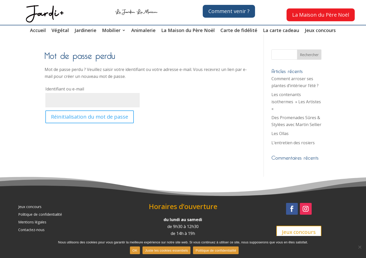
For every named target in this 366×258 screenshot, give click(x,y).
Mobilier (111, 30)
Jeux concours (320, 30)
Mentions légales (32, 222)
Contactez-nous (31, 230)
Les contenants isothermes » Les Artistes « (296, 101)
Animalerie (143, 30)
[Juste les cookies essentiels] (359, 247)
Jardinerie (85, 30)
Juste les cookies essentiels (166, 250)
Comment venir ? (228, 11)
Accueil (38, 30)
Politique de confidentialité (40, 215)
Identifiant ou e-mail (64, 89)
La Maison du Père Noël (320, 14)
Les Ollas (280, 133)
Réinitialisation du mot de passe (89, 116)
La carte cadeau (281, 30)
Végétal (60, 30)
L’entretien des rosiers (293, 143)
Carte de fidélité (238, 30)
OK (135, 250)
